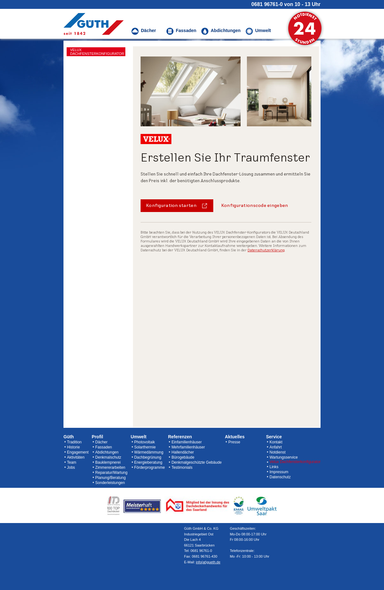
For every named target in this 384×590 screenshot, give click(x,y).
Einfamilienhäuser (186, 442)
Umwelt (139, 436)
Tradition (74, 442)
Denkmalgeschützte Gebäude (196, 462)
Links (273, 467)
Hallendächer (182, 452)
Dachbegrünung (147, 457)
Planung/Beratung (110, 477)
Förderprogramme (149, 467)
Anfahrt (275, 447)
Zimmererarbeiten (110, 467)
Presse (234, 442)
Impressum (278, 472)
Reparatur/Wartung (111, 472)
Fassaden (103, 447)
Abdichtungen (106, 452)
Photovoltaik (144, 442)
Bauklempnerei (108, 462)
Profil (97, 436)
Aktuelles (234, 436)
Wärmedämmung (148, 452)
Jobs (71, 467)
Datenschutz (280, 477)
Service (274, 436)
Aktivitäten (75, 457)
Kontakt (275, 442)
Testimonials (181, 467)
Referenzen (180, 436)
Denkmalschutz (108, 457)
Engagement (78, 452)
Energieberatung (148, 462)
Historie (73, 447)
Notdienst (277, 452)
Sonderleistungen (110, 483)
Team (71, 462)
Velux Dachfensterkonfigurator (295, 462)
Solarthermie (145, 447)
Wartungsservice (283, 457)
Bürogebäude (182, 457)
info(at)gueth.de (208, 562)
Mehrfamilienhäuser (188, 447)
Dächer (101, 442)
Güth (68, 436)
